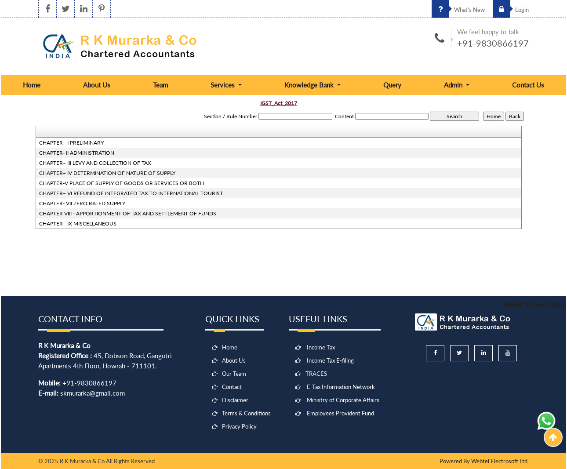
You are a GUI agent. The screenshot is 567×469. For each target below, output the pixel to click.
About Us (96, 85)
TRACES (316, 373)
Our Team (234, 373)
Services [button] (223, 85)
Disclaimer (235, 400)
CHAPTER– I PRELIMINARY (71, 142)
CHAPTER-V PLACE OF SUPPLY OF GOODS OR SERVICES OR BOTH (121, 183)
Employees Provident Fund (340, 413)
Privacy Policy (239, 426)
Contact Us (528, 85)
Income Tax (321, 347)
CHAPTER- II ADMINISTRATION (76, 152)
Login (511, 9)
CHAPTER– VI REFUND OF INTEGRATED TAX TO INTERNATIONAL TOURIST (131, 193)
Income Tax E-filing (330, 360)
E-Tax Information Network (341, 386)
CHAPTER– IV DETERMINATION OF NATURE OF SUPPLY (107, 173)
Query (392, 85)
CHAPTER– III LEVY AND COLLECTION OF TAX (95, 163)
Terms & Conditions (246, 413)
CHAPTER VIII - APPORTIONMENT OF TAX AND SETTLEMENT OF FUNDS (127, 213)
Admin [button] (454, 85)
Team (160, 85)
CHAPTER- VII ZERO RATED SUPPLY (82, 203)
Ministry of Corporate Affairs (343, 400)
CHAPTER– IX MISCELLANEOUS (77, 223)
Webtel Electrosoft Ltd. (500, 461)
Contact (232, 386)
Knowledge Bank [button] (309, 85)
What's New (458, 9)
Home (31, 85)
